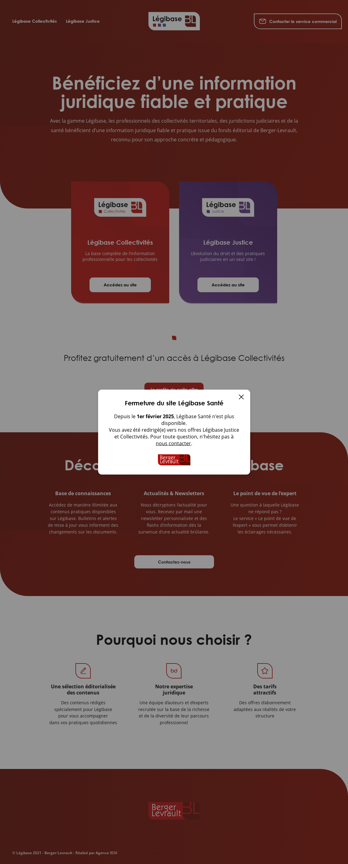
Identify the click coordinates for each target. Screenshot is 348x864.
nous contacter (173, 443)
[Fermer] (241, 397)
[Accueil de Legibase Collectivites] (174, 459)
